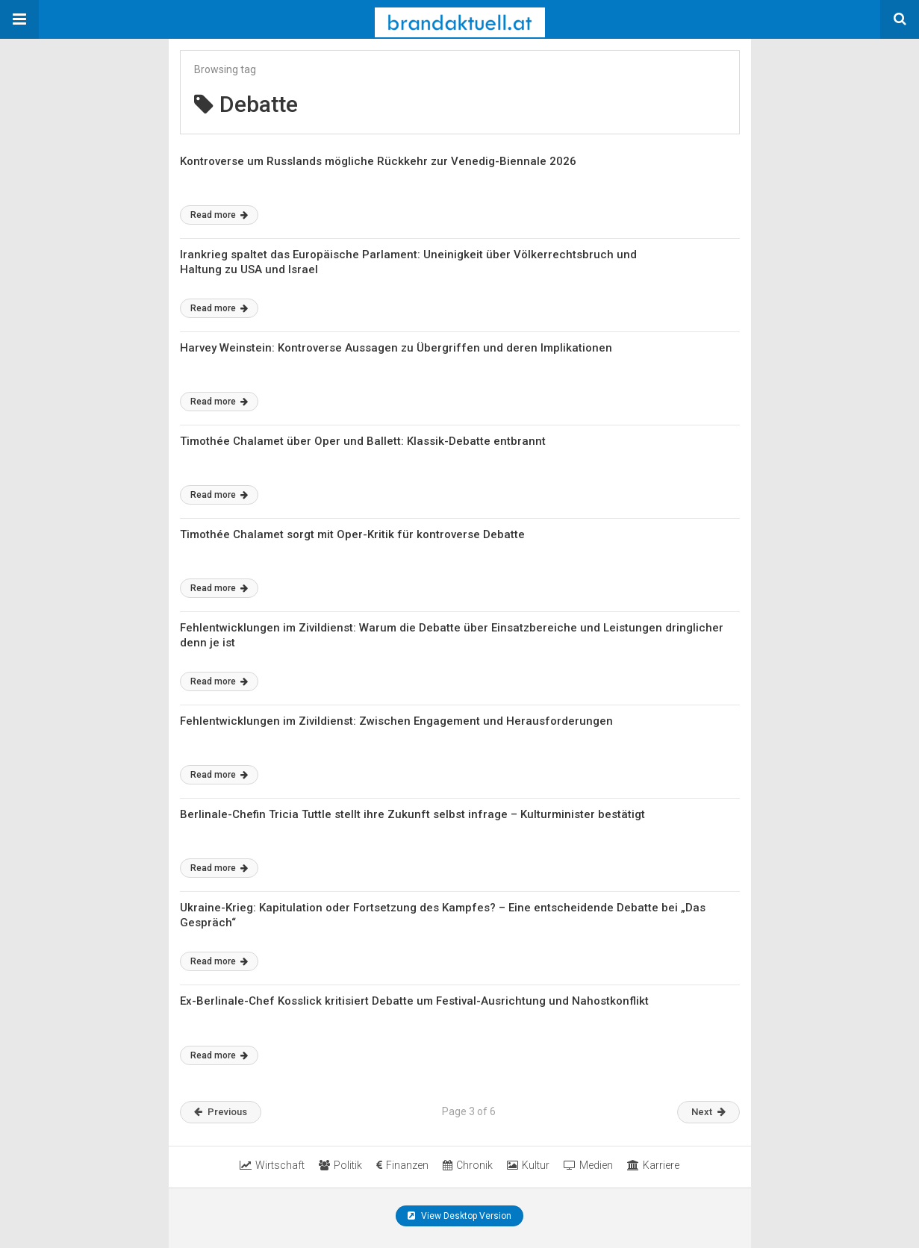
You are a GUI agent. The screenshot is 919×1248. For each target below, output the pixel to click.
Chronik (468, 1165)
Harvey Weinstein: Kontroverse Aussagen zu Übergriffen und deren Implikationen (396, 348)
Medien (588, 1165)
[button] (19, 19)
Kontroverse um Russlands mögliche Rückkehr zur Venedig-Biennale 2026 (378, 161)
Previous (220, 1111)
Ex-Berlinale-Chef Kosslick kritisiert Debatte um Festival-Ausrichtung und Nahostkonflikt (414, 1001)
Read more (219, 215)
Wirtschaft (272, 1165)
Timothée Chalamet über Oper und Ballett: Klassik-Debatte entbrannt (363, 441)
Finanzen (402, 1165)
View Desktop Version (459, 1216)
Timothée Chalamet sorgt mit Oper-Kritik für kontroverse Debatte (352, 534)
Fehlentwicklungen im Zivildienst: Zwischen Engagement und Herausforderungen (396, 721)
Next (708, 1111)
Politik (340, 1165)
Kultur (528, 1165)
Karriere (653, 1165)
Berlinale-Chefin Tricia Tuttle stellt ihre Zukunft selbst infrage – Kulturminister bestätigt (412, 814)
